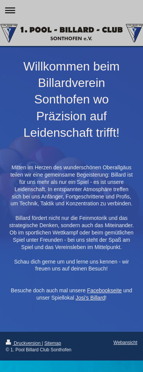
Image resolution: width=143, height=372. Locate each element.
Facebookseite (104, 290)
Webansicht (125, 342)
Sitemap (52, 343)
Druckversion (24, 343)
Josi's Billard (90, 298)
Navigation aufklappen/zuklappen (71, 10)
